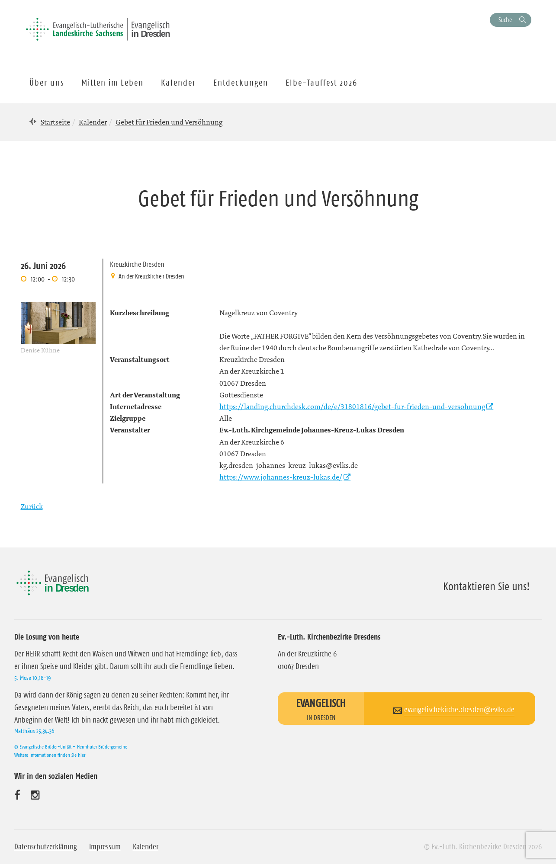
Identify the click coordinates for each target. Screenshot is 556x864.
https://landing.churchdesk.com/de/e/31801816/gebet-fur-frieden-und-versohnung (352, 406)
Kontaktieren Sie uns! (486, 586)
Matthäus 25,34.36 (34, 731)
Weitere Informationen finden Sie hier (49, 755)
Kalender (93, 122)
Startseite (55, 122)
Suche (505, 20)
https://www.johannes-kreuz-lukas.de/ (280, 477)
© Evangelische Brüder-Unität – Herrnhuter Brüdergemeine (70, 746)
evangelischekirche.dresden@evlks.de (459, 709)
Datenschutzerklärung (45, 846)
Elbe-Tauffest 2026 (321, 82)
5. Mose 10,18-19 (32, 678)
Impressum (105, 846)
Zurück (32, 506)
